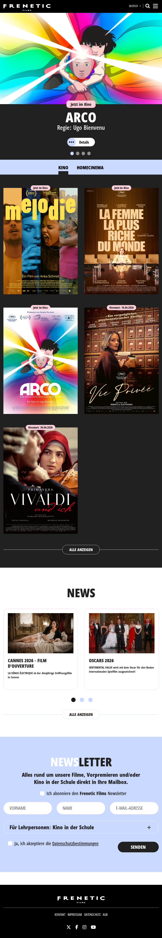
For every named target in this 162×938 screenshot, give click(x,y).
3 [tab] (89, 700)
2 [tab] (81, 700)
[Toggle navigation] (155, 6)
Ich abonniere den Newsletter (86, 793)
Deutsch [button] (134, 6)
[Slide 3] (83, 153)
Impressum (75, 914)
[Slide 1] (72, 153)
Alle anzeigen (81, 549)
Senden (138, 847)
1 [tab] (72, 700)
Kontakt (60, 914)
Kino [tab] (63, 167)
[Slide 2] (77, 153)
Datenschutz (92, 914)
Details (78, 142)
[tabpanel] (81, 367)
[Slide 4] (89, 153)
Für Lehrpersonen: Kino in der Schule (52, 827)
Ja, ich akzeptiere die (57, 843)
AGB (105, 914)
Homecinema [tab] (90, 167)
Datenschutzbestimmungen (75, 843)
